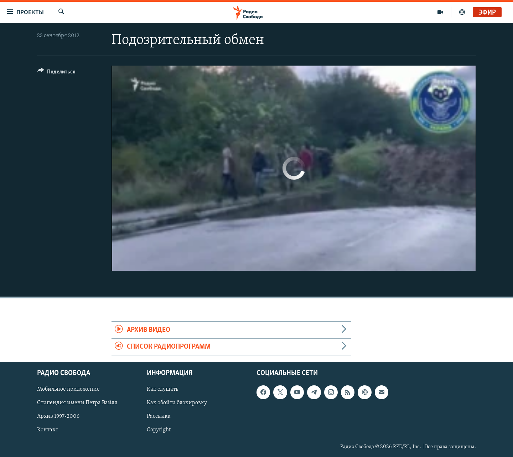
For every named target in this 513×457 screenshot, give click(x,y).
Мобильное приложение (68, 389)
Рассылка (159, 417)
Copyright (159, 430)
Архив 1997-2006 (58, 417)
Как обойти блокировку (177, 403)
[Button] (56, 73)
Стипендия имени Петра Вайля (77, 403)
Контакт (47, 430)
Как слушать (162, 389)
